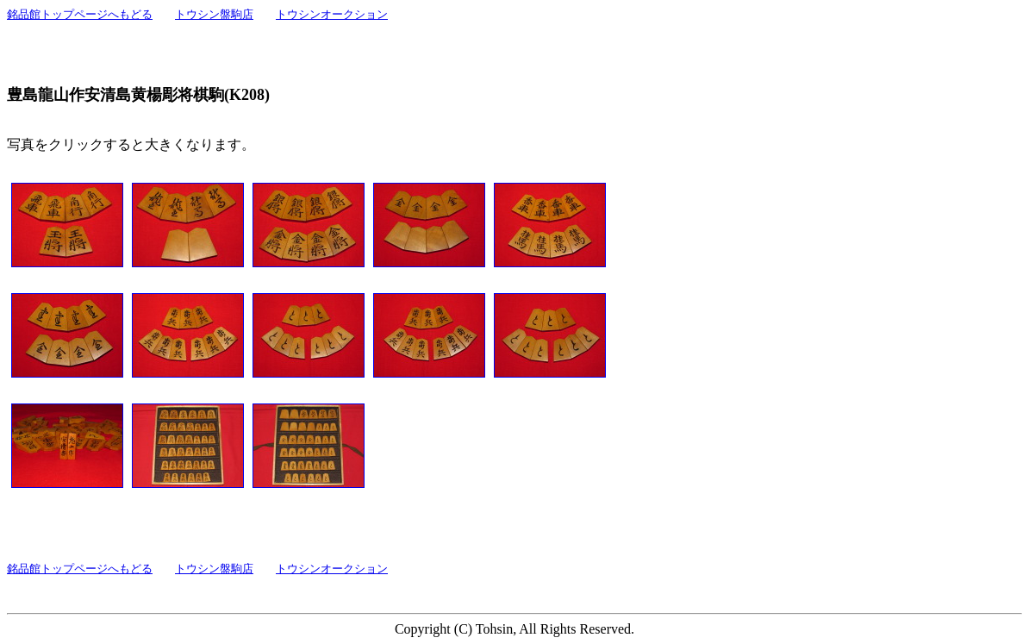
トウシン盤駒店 (214, 14)
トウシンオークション (332, 14)
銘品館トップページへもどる (80, 14)
